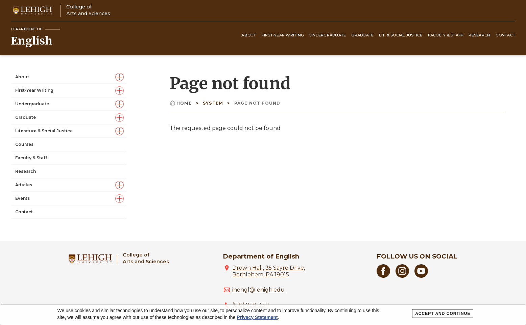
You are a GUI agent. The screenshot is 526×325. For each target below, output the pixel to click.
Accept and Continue (442, 313)
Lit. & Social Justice (400, 35)
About (248, 35)
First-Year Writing (283, 35)
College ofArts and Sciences (88, 10)
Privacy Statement (257, 317)
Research (479, 35)
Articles (23, 184)
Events (22, 198)
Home (181, 103)
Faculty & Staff (445, 35)
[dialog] (263, 315)
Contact (505, 35)
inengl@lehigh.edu (258, 290)
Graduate (362, 35)
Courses (24, 144)
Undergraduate (327, 35)
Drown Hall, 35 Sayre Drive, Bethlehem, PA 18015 (268, 271)
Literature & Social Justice (44, 130)
